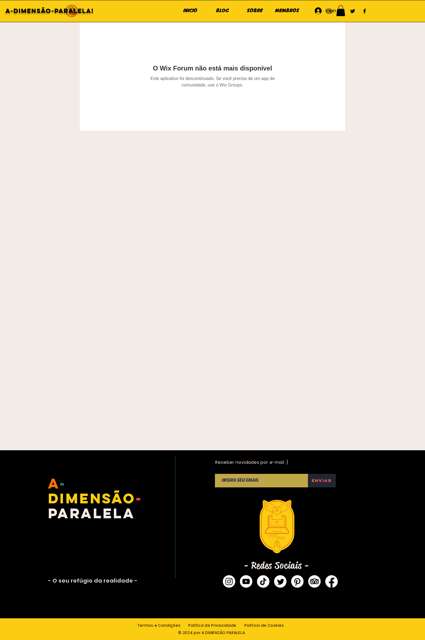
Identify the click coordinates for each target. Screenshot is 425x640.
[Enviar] (322, 480)
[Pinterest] (297, 581)
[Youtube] (246, 581)
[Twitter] (352, 11)
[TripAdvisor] (314, 581)
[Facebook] (364, 11)
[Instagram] (329, 11)
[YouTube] (340, 11)
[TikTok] (263, 581)
